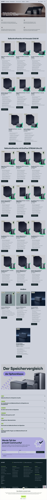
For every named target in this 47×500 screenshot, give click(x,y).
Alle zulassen (23, 496)
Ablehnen (21, 498)
